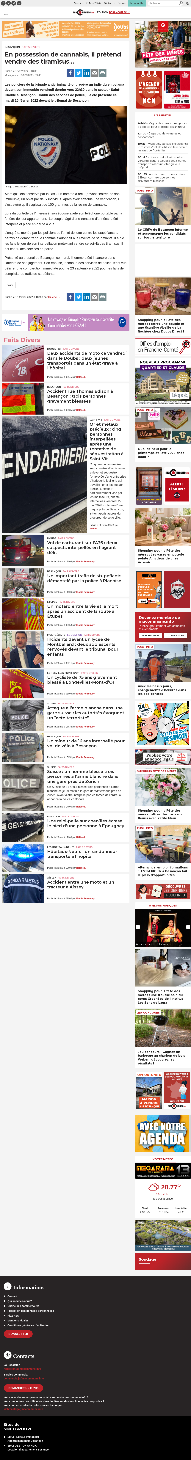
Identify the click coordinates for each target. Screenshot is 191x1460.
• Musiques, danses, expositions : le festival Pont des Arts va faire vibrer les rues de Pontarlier (163, 147)
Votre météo (163, 1159)
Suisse (51, 703)
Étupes (52, 601)
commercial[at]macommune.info (24, 1378)
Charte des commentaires (23, 1305)
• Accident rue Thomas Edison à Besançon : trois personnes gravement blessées (162, 177)
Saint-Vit (96, 419)
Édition (102, 12)
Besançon (12, 47)
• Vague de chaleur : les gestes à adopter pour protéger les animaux (162, 125)
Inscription (150, 635)
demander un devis (23, 1388)
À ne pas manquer (163, 905)
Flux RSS (13, 1315)
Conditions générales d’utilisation (28, 1325)
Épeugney (53, 816)
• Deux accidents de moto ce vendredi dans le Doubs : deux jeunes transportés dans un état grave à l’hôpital (162, 162)
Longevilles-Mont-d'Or (63, 673)
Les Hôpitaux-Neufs (60, 847)
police (10, 285)
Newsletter (18, 1334)
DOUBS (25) (54, 348)
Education (74, 634)
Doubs (51, 538)
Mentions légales (18, 1320)
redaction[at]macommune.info (22, 1368)
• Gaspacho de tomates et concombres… (159, 135)
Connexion (176, 635)
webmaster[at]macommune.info (23, 1409)
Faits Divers (31, 47)
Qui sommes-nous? (19, 1301)
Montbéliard (56, 634)
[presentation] (138, 927)
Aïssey (51, 877)
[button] (181, 3)
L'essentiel (163, 115)
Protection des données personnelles (30, 1310)
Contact (12, 1296)
